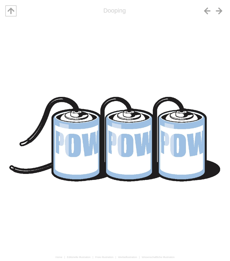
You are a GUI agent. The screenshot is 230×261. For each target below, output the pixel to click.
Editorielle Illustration (78, 257)
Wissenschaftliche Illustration (158, 257)
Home (59, 257)
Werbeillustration (127, 257)
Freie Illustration (104, 257)
